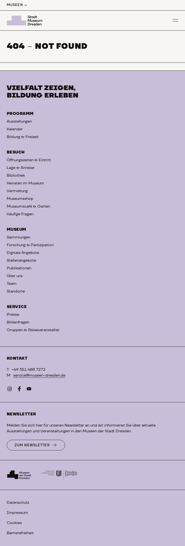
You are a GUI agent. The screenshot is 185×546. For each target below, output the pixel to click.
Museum (16, 229)
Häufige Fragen (20, 214)
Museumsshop (20, 199)
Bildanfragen (18, 322)
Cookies (14, 523)
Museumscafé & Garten (28, 206)
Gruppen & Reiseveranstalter (33, 330)
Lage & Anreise (20, 168)
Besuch (16, 152)
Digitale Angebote (23, 253)
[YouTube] (29, 390)
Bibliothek (16, 175)
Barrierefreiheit (20, 533)
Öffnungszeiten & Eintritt (29, 160)
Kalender (15, 129)
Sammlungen (18, 237)
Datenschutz (18, 502)
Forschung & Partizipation (30, 245)
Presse (13, 314)
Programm (20, 114)
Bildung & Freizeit (23, 137)
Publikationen (19, 268)
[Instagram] (10, 390)
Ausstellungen (19, 121)
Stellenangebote (21, 260)
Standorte (16, 291)
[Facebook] (19, 390)
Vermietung (17, 191)
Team (12, 284)
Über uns (15, 276)
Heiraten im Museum (25, 183)
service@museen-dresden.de (39, 375)
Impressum (17, 513)
